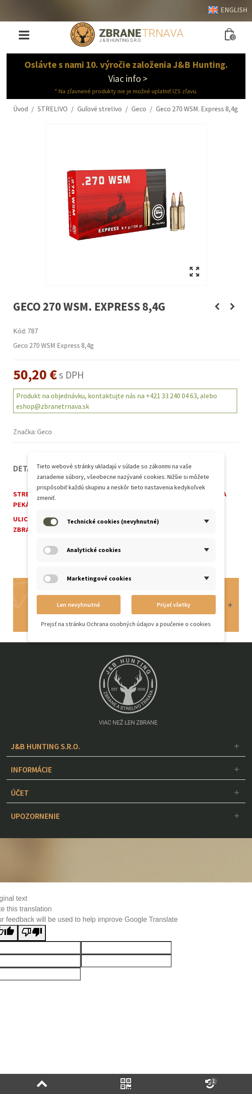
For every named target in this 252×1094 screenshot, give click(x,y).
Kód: (19, 330)
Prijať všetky (173, 605)
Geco (44, 431)
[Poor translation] (32, 933)
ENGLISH (228, 9)
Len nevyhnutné (78, 605)
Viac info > (128, 79)
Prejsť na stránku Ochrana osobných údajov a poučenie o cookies (126, 624)
